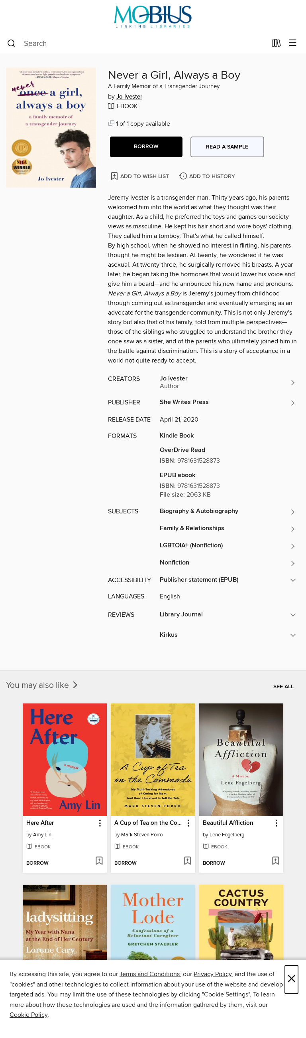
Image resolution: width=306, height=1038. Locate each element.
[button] (146, 147)
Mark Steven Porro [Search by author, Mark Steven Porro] (142, 835)
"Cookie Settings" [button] (226, 994)
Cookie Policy (28, 1015)
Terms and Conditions (150, 974)
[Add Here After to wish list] (99, 861)
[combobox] (137, 43)
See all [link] (283, 686)
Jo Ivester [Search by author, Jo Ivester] (129, 97)
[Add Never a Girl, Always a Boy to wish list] (140, 176)
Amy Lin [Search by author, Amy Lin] (42, 835)
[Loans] (276, 44)
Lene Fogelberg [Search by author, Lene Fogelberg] (227, 835)
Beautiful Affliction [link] (228, 823)
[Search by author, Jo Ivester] (228, 382)
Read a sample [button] (227, 147)
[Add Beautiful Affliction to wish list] (275, 861)
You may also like (42, 685)
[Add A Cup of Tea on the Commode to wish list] (187, 861)
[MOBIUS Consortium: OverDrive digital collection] (153, 17)
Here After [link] (40, 823)
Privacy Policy (212, 974)
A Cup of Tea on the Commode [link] (149, 823)
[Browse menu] (292, 43)
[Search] (11, 43)
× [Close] (291, 979)
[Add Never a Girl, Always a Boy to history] (208, 177)
